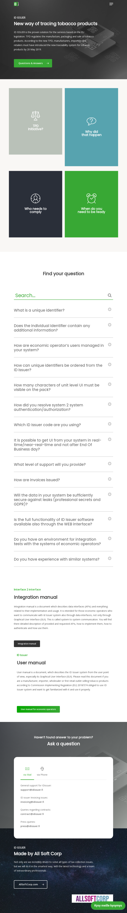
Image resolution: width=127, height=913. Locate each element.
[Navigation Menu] (111, 4)
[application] (108, 906)
